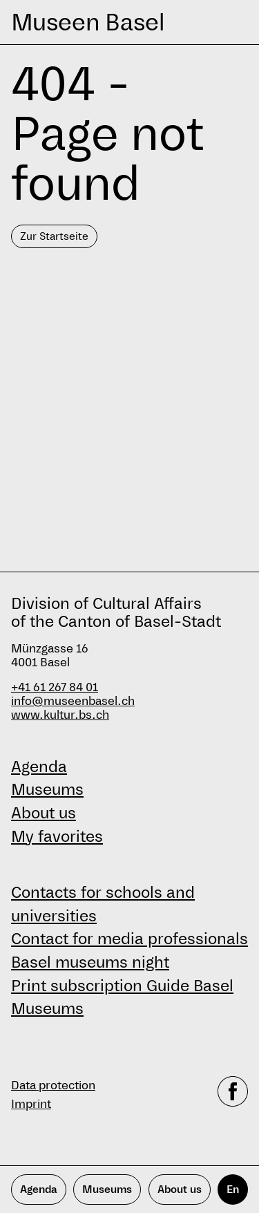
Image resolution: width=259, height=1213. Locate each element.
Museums (47, 789)
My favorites (57, 836)
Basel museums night (90, 962)
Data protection (53, 1085)
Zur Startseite (54, 236)
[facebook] (233, 1094)
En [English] (233, 1189)
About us (43, 812)
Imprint (31, 1104)
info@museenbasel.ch (73, 701)
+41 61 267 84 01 (54, 687)
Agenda (39, 766)
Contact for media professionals (129, 938)
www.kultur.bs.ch (60, 715)
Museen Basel (87, 22)
